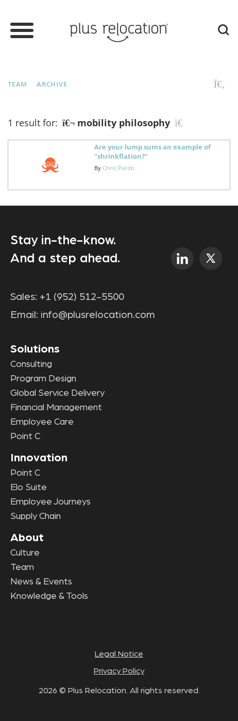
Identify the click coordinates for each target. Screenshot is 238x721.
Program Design (43, 378)
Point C (25, 436)
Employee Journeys (50, 502)
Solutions (35, 349)
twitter (211, 258)
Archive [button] (52, 84)
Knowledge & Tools (49, 596)
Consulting (31, 364)
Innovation (38, 457)
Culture (25, 553)
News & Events (41, 581)
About (27, 537)
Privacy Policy (119, 671)
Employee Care (42, 422)
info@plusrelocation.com (98, 315)
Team (17, 84)
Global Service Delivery (57, 393)
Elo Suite (28, 487)
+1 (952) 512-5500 (82, 297)
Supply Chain (35, 516)
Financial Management (56, 407)
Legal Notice (119, 654)
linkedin (182, 258)
